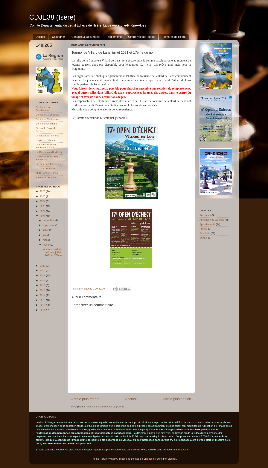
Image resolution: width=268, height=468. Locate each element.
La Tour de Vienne (46, 168)
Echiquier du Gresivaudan (43, 109)
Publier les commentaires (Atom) (105, 406)
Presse (203, 228)
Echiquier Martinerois (48, 119)
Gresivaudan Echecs (47, 135)
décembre (49, 220)
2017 (43, 280)
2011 (43, 310)
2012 (43, 305)
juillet (46, 230)
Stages (203, 237)
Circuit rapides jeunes (141, 36)
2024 (43, 201)
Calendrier (58, 36)
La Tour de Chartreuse (48, 164)
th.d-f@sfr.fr (182, 449)
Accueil (40, 36)
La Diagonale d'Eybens (49, 152)
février (46, 244)
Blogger (172, 458)
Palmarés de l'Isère (174, 36)
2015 (43, 290)
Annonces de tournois (212, 219)
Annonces (205, 215)
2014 (43, 295)
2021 (43, 216)
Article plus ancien (176, 399)
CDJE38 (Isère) (52, 17)
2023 (43, 206)
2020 (43, 265)
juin (45, 235)
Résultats (205, 233)
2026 (43, 191)
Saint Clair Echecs (46, 177)
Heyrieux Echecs (45, 140)
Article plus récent (85, 399)
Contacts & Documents (85, 36)
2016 (43, 285)
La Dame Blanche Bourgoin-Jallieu (46, 146)
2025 (43, 196)
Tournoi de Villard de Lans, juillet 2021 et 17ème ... (52, 254)
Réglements (114, 36)
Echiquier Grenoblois (47, 114)
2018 (43, 275)
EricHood (149, 458)
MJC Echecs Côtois (47, 173)
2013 (43, 300)
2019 (43, 270)
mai (45, 239)
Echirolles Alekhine (46, 123)
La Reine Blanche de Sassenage (47, 158)
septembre (49, 225)
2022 (43, 211)
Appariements (207, 224)
